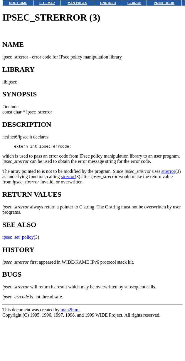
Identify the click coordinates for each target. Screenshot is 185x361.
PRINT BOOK (164, 3)
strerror (168, 172)
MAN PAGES (77, 3)
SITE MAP (47, 3)
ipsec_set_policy (18, 237)
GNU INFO (108, 3)
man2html (70, 310)
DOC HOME (18, 3)
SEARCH (134, 3)
